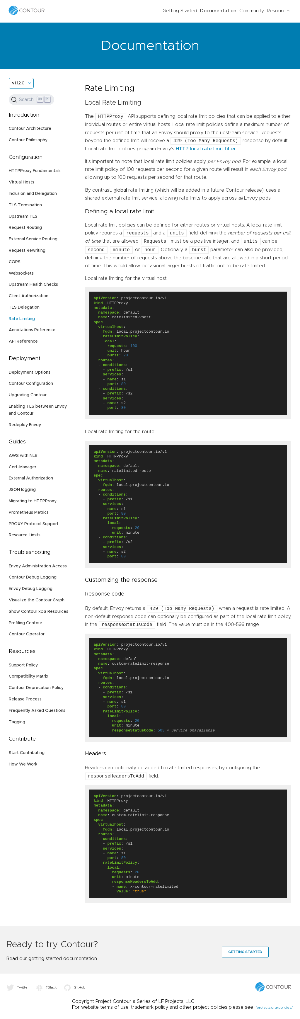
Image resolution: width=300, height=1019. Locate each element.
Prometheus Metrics (29, 513)
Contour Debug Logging (33, 577)
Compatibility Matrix (28, 676)
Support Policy (23, 665)
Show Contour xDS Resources (38, 612)
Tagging (17, 722)
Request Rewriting (27, 251)
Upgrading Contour (28, 395)
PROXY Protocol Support (34, 524)
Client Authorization (28, 296)
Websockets (21, 273)
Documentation (218, 10)
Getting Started (180, 10)
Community (251, 10)
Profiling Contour (25, 623)
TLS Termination (25, 205)
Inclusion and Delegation (33, 194)
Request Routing (25, 228)
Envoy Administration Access (38, 566)
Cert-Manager (22, 467)
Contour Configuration (31, 384)
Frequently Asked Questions (37, 711)
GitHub (75, 987)
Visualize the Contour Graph (36, 600)
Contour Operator (27, 634)
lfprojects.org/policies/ (274, 1007)
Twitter (17, 987)
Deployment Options (29, 372)
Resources (279, 10)
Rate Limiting (22, 319)
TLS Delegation (24, 307)
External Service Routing (33, 239)
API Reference (23, 341)
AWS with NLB (23, 456)
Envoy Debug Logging (30, 589)
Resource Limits (24, 535)
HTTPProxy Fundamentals (35, 171)
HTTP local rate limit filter (206, 149)
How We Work (23, 764)
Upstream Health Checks (33, 285)
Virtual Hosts (21, 182)
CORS (15, 262)
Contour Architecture (30, 129)
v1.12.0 (18, 83)
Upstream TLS (23, 217)
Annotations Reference (32, 330)
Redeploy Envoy (25, 425)
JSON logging (22, 490)
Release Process (25, 699)
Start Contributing (27, 753)
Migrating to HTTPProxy (33, 501)
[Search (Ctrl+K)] (31, 99)
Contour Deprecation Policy (36, 688)
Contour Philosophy (28, 140)
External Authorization (31, 478)
